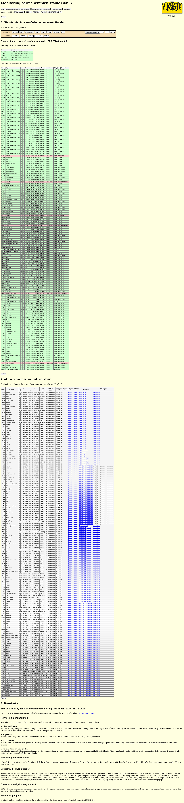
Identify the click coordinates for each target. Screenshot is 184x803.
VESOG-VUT (82, 452)
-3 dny (37, 32)
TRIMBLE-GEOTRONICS (86, 466)
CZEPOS (29, 12)
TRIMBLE (36, 12)
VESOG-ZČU (82, 454)
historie (70, 392)
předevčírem (29, 32)
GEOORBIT (51, 12)
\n (102, 32)
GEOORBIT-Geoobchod (85, 603)
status (75, 392)
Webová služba (57, 9)
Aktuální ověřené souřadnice (41, 9)
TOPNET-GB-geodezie (85, 528)
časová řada (96, 392)
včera (22, 32)
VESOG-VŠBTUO (84, 458)
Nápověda (67, 9)
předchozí (56, 32)
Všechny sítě (19, 12)
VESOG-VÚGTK (83, 450)
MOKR (58, 12)
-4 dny (43, 32)
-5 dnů (49, 32)
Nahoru (3, 17)
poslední (15, 32)
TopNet (43, 12)
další (63, 32)
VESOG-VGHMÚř (84, 464)
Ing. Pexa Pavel (83, 526)
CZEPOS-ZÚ (82, 392)
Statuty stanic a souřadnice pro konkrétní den (15, 9)
